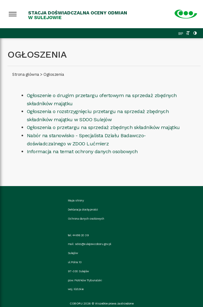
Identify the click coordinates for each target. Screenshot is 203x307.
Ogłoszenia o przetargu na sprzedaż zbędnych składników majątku (103, 127)
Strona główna (25, 74)
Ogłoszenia (53, 74)
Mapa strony (76, 200)
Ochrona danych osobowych (86, 218)
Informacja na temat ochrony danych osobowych (82, 151)
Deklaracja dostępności (83, 209)
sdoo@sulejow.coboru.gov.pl (93, 244)
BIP (180, 34)
